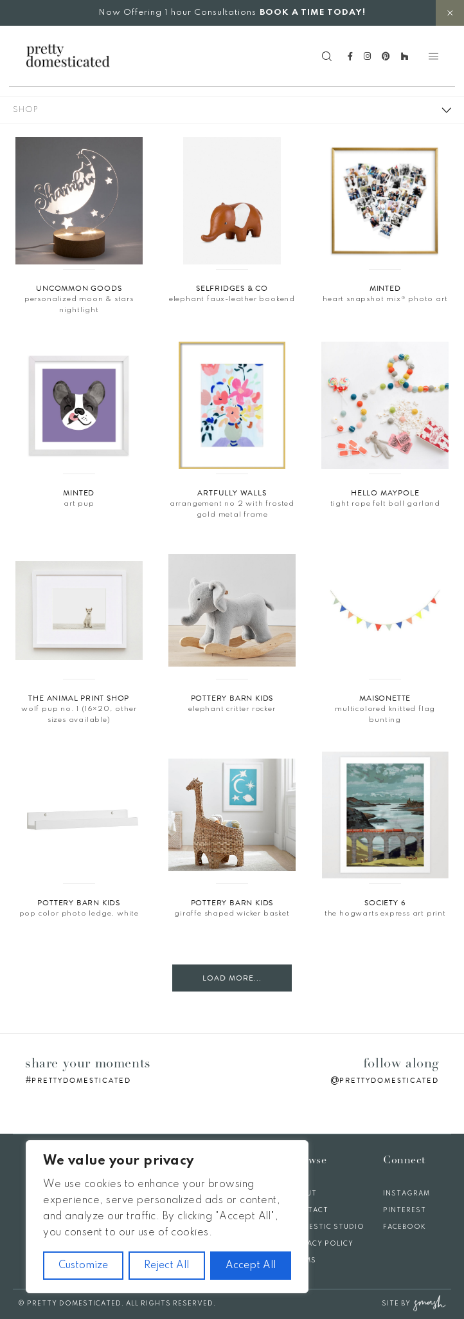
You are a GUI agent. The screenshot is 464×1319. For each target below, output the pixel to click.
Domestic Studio (327, 1227)
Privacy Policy (321, 1244)
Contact (309, 1210)
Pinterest (404, 1210)
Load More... (232, 978)
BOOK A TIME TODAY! (313, 12)
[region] (167, 1216)
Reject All (166, 1265)
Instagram (406, 1193)
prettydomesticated (81, 1080)
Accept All (251, 1265)
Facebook (404, 1227)
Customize (83, 1265)
